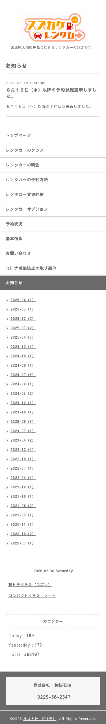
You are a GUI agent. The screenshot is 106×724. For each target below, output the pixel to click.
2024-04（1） (23, 384)
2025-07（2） (23, 328)
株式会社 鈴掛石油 (40, 718)
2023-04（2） (23, 440)
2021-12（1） (23, 487)
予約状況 (14, 224)
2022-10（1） (23, 459)
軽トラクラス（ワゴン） (30, 584)
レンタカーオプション (27, 209)
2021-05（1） (23, 515)
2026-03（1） (23, 309)
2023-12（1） (23, 402)
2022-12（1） (23, 449)
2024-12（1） (23, 346)
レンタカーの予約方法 (27, 179)
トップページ (18, 135)
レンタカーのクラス (25, 150)
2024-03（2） (23, 393)
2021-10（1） (23, 496)
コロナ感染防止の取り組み (31, 268)
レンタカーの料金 (23, 165)
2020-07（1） (23, 543)
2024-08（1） (23, 365)
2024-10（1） (23, 356)
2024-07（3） (23, 374)
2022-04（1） (23, 477)
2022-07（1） (23, 468)
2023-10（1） (23, 412)
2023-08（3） (23, 421)
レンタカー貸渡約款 (25, 194)
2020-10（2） (23, 533)
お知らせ (14, 283)
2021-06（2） (23, 505)
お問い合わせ (18, 253)
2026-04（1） (23, 299)
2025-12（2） (23, 318)
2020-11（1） (23, 524)
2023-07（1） (23, 431)
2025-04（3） (23, 337)
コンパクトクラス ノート (32, 595)
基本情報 (14, 238)
